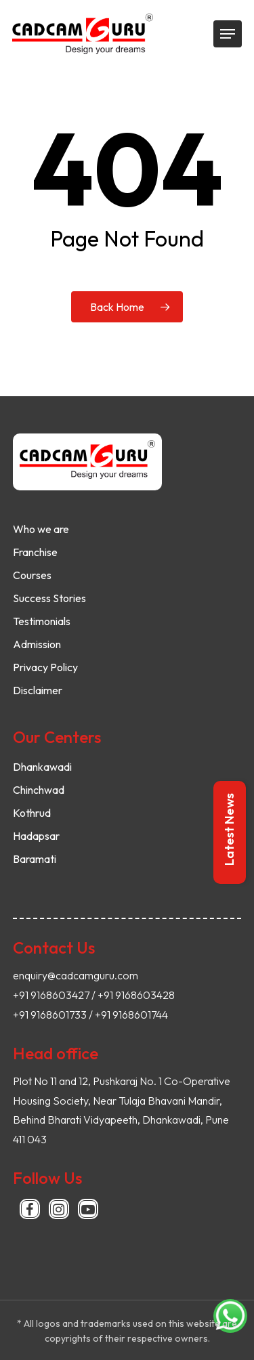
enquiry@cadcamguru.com (75, 975)
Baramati (34, 859)
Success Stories (49, 598)
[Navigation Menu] (227, 33)
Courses (32, 575)
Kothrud (32, 813)
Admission (37, 644)
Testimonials (41, 621)
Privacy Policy (45, 667)
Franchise (35, 552)
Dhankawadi (42, 766)
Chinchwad (38, 789)
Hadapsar (36, 836)
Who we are (41, 529)
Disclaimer (37, 690)
